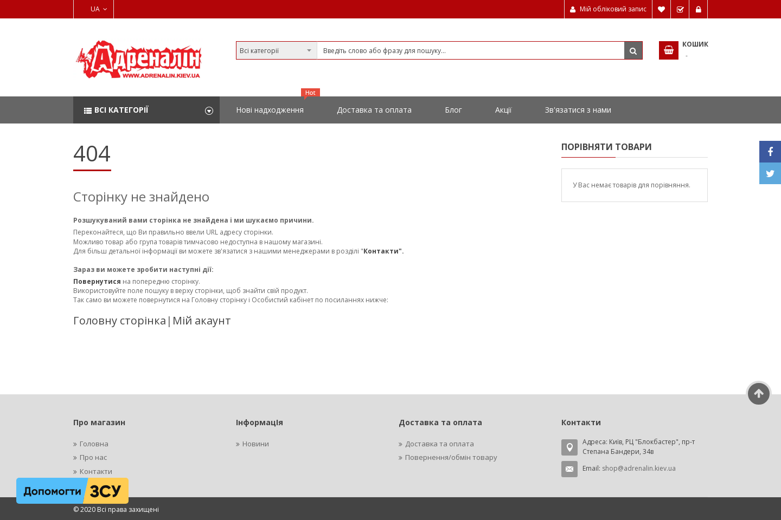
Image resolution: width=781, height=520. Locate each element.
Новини (255, 443)
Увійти (698, 9)
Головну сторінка (119, 320)
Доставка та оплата (439, 443)
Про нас (93, 457)
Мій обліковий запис (613, 9)
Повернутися (98, 281)
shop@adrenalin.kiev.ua (639, 468)
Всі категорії (121, 110)
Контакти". (383, 251)
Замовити (680, 9)
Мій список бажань (661, 9)
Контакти (96, 471)
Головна (94, 443)
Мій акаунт (201, 320)
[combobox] (439, 50)
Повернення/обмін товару (451, 457)
